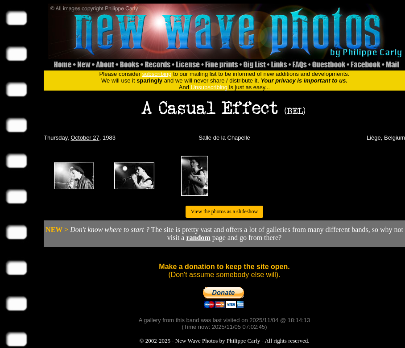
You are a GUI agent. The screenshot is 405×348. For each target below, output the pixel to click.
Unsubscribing (209, 87)
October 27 (84, 137)
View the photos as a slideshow (224, 211)
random (198, 237)
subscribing (157, 73)
